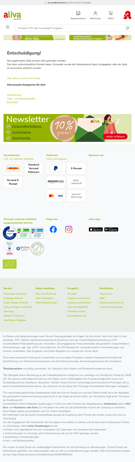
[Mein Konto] (95, 15)
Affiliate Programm (14, 315)
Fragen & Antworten (79, 298)
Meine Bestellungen (46, 302)
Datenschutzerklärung (111, 302)
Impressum (105, 293)
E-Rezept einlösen (13, 298)
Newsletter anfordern (15, 293)
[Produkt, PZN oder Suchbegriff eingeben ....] (69, 28)
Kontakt (72, 293)
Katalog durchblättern (79, 302)
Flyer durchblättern (78, 307)
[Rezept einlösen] (78, 15)
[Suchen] (127, 28)
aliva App (9, 311)
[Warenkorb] (111, 15)
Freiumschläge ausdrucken (18, 307)
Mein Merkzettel (44, 298)
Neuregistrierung (77, 315)
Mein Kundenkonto (46, 293)
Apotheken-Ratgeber (15, 320)
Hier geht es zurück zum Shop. (23, 78)
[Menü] (8, 27)
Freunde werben (76, 311)
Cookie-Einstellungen (111, 307)
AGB (102, 298)
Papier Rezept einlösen (16, 302)
